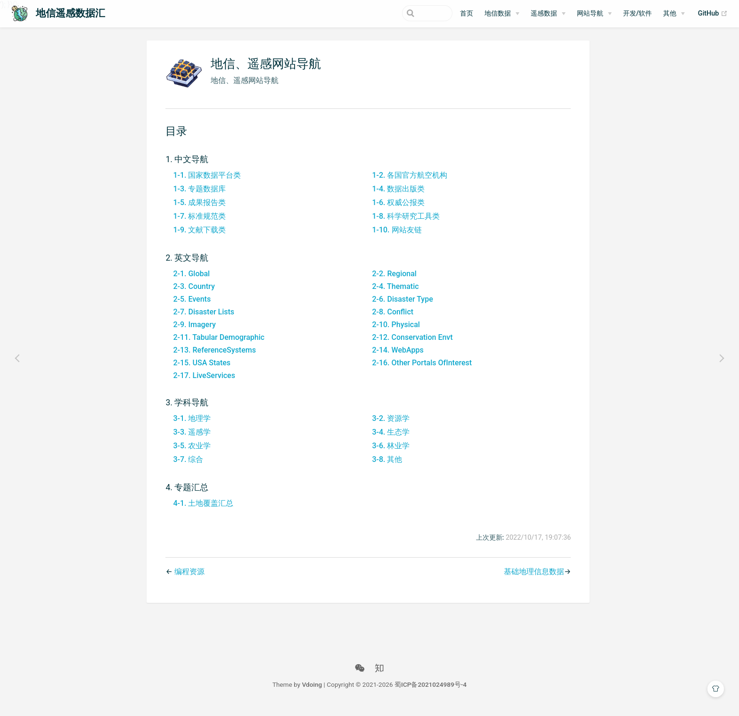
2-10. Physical (394, 331)
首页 (466, 13)
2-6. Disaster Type (400, 305)
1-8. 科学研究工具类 (404, 222)
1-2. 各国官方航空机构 (408, 181)
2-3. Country (192, 292)
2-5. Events (190, 305)
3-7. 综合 (187, 465)
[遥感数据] (548, 13)
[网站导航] (594, 13)
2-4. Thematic (393, 292)
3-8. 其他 (385, 465)
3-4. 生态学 (389, 438)
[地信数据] (501, 13)
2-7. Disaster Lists (202, 318)
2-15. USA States (200, 369)
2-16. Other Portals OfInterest (420, 369)
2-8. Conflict (391, 318)
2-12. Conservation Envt (410, 343)
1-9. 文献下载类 (198, 236)
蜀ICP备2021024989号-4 (430, 691)
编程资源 (187, 578)
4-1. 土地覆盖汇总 (202, 509)
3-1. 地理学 (190, 424)
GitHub (713, 13)
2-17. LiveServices (203, 382)
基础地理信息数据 (532, 578)
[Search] (404, 13)
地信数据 (497, 13)
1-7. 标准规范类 (198, 222)
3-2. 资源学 (389, 424)
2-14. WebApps (396, 356)
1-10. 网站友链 (395, 236)
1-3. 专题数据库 (198, 195)
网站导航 (590, 13)
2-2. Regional (392, 280)
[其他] (674, 13)
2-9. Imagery (193, 331)
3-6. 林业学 (389, 452)
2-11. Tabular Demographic (217, 343)
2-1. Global (190, 280)
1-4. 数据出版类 (396, 195)
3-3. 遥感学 (190, 438)
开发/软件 (637, 13)
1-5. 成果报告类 (198, 209)
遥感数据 (544, 13)
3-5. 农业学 (190, 452)
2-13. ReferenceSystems (213, 356)
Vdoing (312, 691)
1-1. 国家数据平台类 (205, 181)
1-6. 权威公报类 (396, 209)
